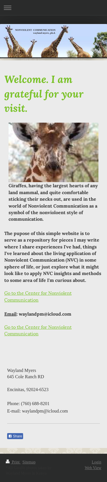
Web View (93, 468)
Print (13, 462)
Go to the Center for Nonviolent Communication (38, 296)
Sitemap (29, 462)
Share (15, 436)
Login (96, 462)
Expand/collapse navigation (53, 7)
